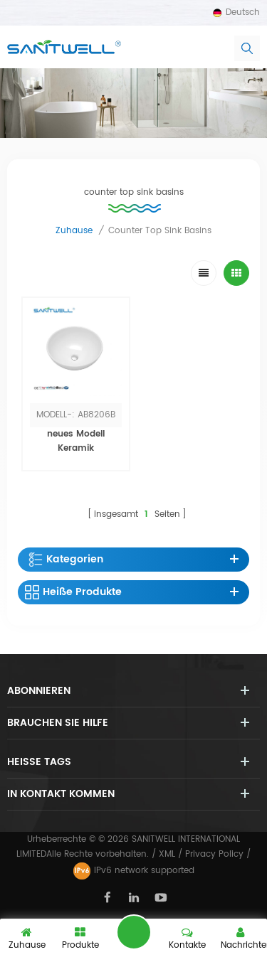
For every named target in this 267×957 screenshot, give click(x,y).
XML (167, 854)
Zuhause (74, 230)
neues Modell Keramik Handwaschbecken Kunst (75, 455)
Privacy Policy (214, 854)
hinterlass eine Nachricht (134, 932)
